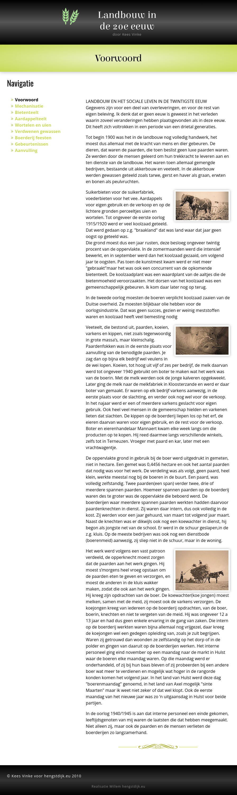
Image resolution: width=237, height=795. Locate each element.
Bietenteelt (27, 112)
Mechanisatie (29, 106)
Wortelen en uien (33, 125)
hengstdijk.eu (133, 786)
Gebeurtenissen (31, 144)
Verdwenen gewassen (38, 131)
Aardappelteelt (31, 119)
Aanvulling (26, 150)
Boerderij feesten (33, 138)
